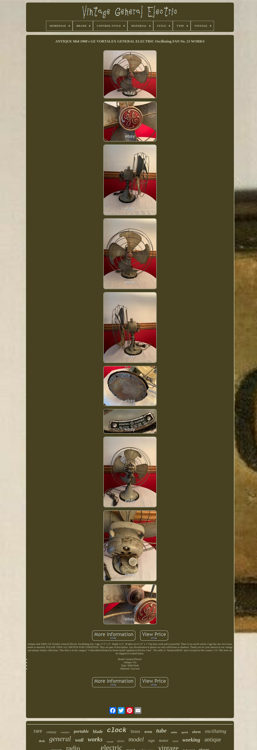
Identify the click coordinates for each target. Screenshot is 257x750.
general (60, 739)
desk (42, 741)
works (95, 739)
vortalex (65, 732)
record (110, 741)
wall (79, 740)
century (51, 732)
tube (161, 730)
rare (38, 731)
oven (148, 732)
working (191, 740)
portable (81, 731)
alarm (196, 732)
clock (116, 730)
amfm (174, 732)
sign (151, 740)
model (136, 739)
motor (163, 740)
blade (98, 731)
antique (213, 739)
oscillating (215, 731)
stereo (120, 741)
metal (175, 741)
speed (184, 732)
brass (135, 731)
